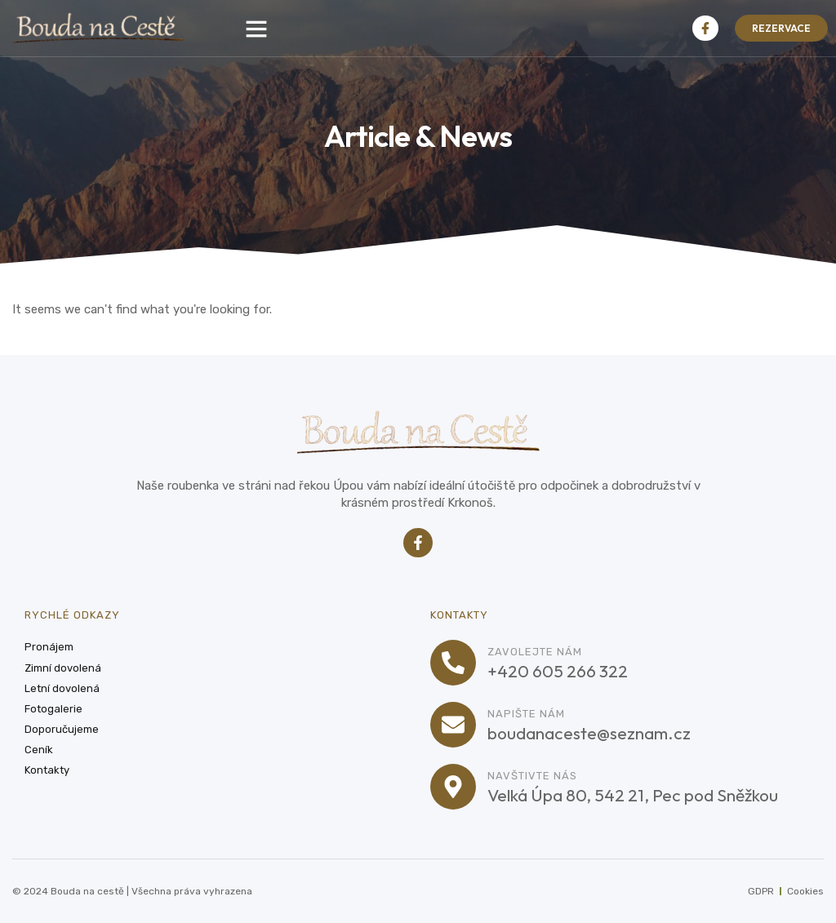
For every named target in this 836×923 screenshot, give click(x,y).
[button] (256, 28)
